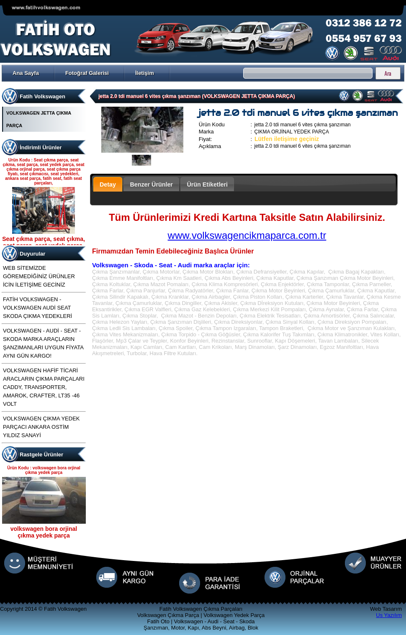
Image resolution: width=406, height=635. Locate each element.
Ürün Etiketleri (207, 184)
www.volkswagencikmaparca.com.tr (247, 235)
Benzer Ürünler (151, 184)
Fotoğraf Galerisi (87, 73)
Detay (108, 184)
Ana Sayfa (26, 73)
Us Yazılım (389, 615)
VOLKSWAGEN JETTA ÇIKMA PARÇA (38, 119)
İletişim (144, 73)
